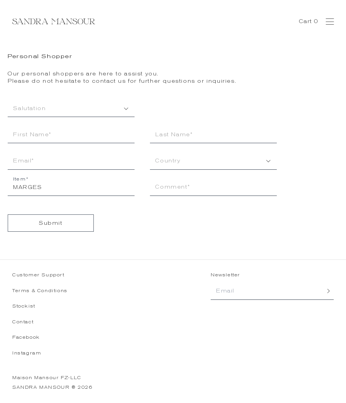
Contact (22, 321)
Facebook (26, 337)
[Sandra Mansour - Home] (53, 21)
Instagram (26, 353)
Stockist (23, 306)
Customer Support (38, 275)
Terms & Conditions (40, 290)
